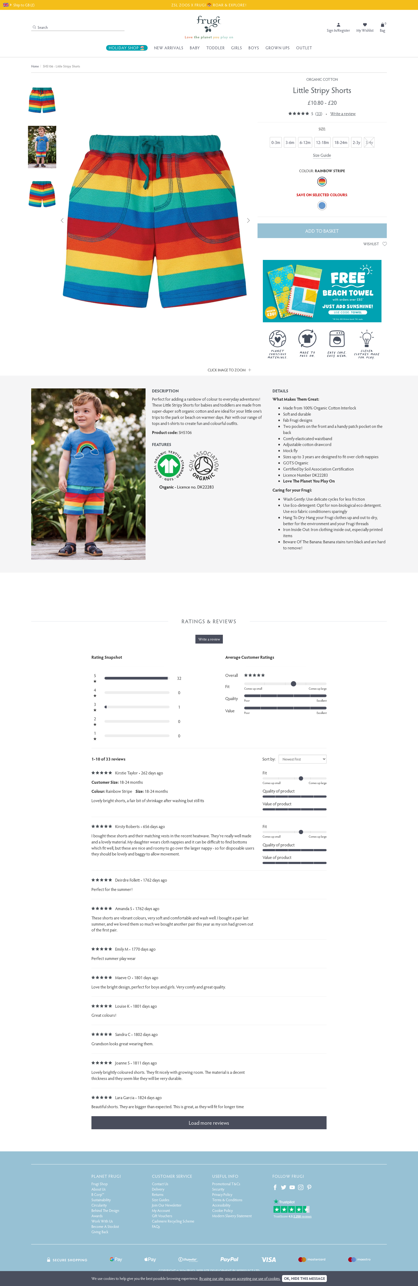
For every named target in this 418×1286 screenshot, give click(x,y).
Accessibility (221, 1205)
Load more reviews (209, 1122)
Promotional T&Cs (226, 1183)
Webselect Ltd (247, 1270)
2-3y (356, 142)
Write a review (343, 113)
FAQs (156, 1226)
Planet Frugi (106, 1176)
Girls (236, 47)
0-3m (275, 142)
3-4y (369, 142)
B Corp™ (97, 1194)
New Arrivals (168, 47)
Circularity (99, 1205)
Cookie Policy (222, 1210)
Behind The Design (105, 1210)
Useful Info (225, 1176)
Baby (195, 47)
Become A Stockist (105, 1226)
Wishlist (375, 243)
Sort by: (268, 759)
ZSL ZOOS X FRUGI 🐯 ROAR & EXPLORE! (209, 4)
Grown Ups (278, 47)
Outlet (304, 47)
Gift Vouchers (162, 1215)
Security (218, 1189)
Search (40, 27)
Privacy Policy (222, 1194)
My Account (161, 1210)
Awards (97, 1215)
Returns (157, 1194)
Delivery (158, 1189)
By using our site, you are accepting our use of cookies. (239, 1278)
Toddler (215, 47)
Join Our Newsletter (167, 1205)
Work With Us (102, 1221)
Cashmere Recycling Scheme (173, 1221)
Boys (253, 47)
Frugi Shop (99, 1183)
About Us (98, 1189)
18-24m (340, 142)
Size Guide (322, 155)
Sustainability (101, 1199)
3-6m (290, 142)
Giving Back (99, 1231)
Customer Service (172, 1176)
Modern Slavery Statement (232, 1215)
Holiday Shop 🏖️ (127, 47)
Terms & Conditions (227, 1199)
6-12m (305, 142)
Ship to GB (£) (18, 4)
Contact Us (160, 1183)
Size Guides (160, 1199)
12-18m (322, 142)
